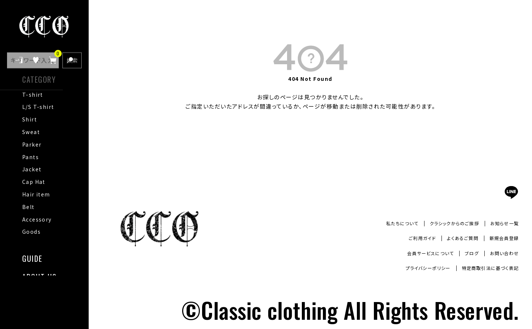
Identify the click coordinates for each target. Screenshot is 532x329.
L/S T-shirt (38, 106)
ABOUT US (39, 276)
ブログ (466, 253)
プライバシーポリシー (415, 268)
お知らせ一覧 (502, 223)
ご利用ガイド (410, 238)
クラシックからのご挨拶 (446, 223)
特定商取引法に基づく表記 (485, 268)
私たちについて (387, 223)
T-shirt (32, 94)
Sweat (31, 132)
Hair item (36, 194)
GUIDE (32, 257)
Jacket (31, 169)
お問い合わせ (502, 253)
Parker (31, 144)
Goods (31, 231)
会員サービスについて (420, 253)
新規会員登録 (502, 238)
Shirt (29, 119)
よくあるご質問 (455, 238)
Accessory (37, 219)
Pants (30, 157)
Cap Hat (33, 181)
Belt (28, 206)
